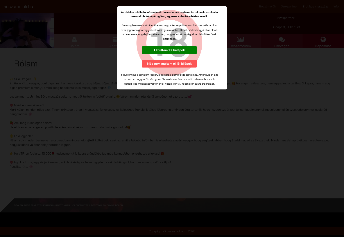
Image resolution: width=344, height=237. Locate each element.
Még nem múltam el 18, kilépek (169, 64)
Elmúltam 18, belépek (169, 50)
